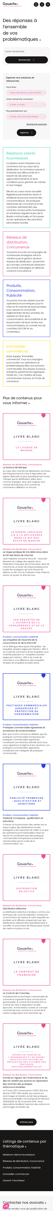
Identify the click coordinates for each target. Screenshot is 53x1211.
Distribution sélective (14, 908)
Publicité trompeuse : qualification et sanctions (23, 820)
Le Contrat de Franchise (16, 993)
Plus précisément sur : (17, 111)
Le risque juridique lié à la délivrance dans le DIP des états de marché (25, 553)
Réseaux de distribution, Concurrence (18, 242)
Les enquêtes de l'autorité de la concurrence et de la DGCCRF (20, 641)
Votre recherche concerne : (20, 99)
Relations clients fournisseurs (21, 156)
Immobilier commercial (17, 349)
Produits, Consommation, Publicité (21, 290)
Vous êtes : (11, 87)
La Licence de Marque (15, 467)
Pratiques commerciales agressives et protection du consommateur (24, 729)
